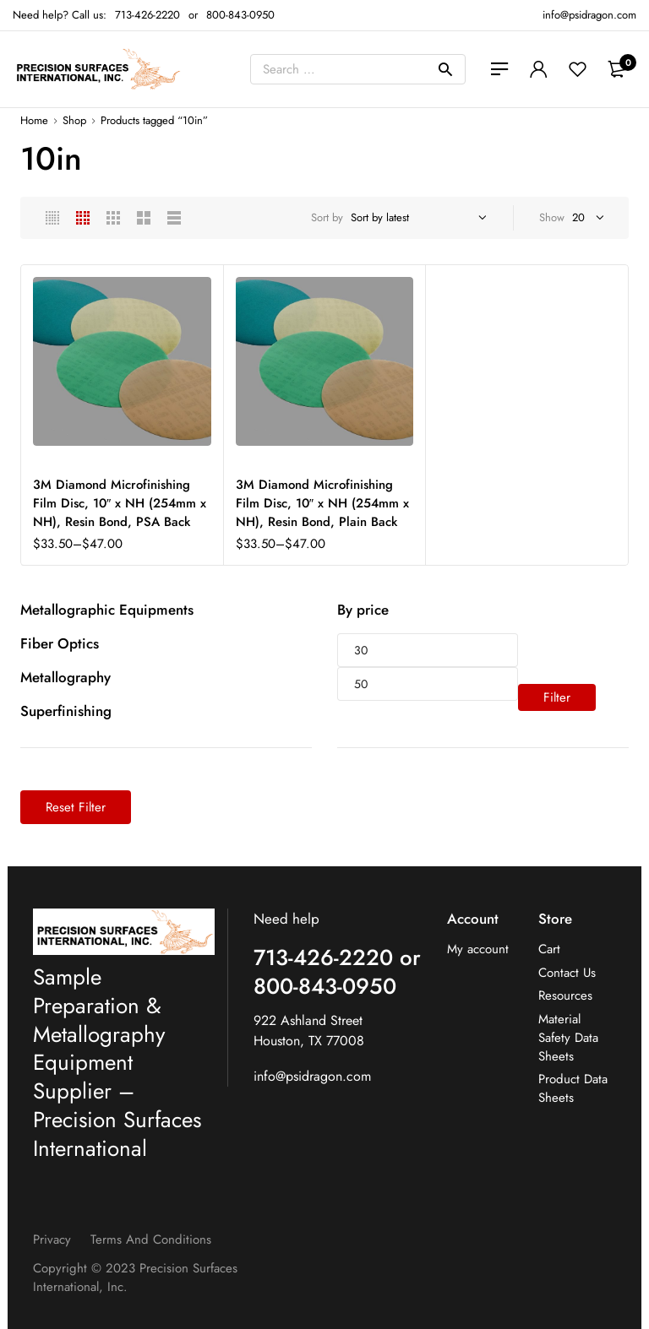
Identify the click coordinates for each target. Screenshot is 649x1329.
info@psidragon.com (312, 1076)
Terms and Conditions (150, 1239)
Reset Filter (76, 807)
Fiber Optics (59, 643)
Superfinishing (66, 711)
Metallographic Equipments (107, 609)
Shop (74, 120)
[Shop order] (416, 218)
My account (478, 949)
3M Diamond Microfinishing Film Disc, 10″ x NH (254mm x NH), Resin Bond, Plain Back (322, 503)
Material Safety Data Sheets (568, 1038)
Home (34, 120)
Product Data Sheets (573, 1089)
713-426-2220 (147, 15)
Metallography (65, 677)
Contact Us (567, 973)
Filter (556, 697)
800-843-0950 (240, 15)
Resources (565, 996)
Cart (549, 949)
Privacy (52, 1239)
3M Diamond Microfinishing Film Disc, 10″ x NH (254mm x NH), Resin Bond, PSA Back (119, 503)
